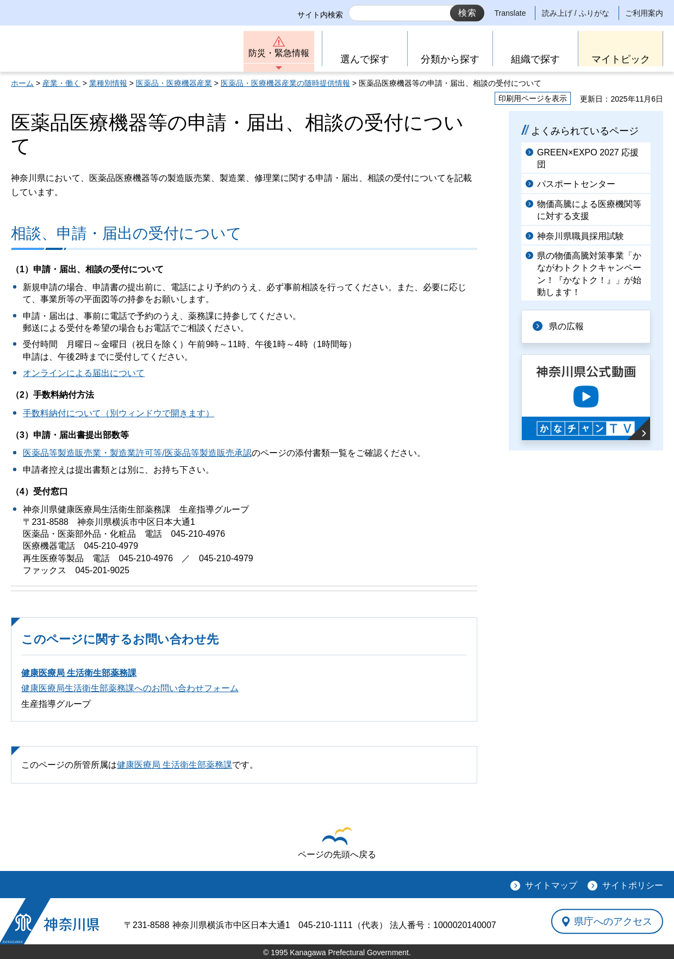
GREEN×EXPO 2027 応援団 (588, 158)
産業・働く (61, 83)
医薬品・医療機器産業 (174, 83)
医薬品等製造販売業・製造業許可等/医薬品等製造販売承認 (137, 452)
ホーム (22, 83)
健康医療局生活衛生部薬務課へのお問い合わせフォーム (130, 688)
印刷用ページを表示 (532, 98)
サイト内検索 (320, 14)
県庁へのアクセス (613, 921)
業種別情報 (108, 83)
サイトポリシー (632, 885)
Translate (510, 13)
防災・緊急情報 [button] (278, 53)
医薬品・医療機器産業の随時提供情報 (285, 83)
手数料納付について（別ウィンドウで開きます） (118, 413)
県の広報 (566, 326)
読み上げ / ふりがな (575, 13)
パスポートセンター (576, 184)
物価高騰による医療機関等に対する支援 (589, 210)
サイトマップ (551, 885)
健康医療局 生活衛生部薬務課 (78, 673)
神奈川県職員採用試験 (580, 236)
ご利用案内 (644, 13)
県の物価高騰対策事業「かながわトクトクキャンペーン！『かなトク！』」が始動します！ (589, 274)
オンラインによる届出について (84, 373)
